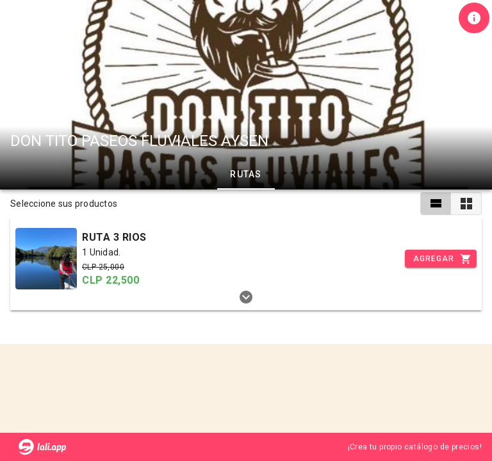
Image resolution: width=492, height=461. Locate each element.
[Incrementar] (441, 259)
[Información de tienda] (474, 18)
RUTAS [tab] (245, 174)
